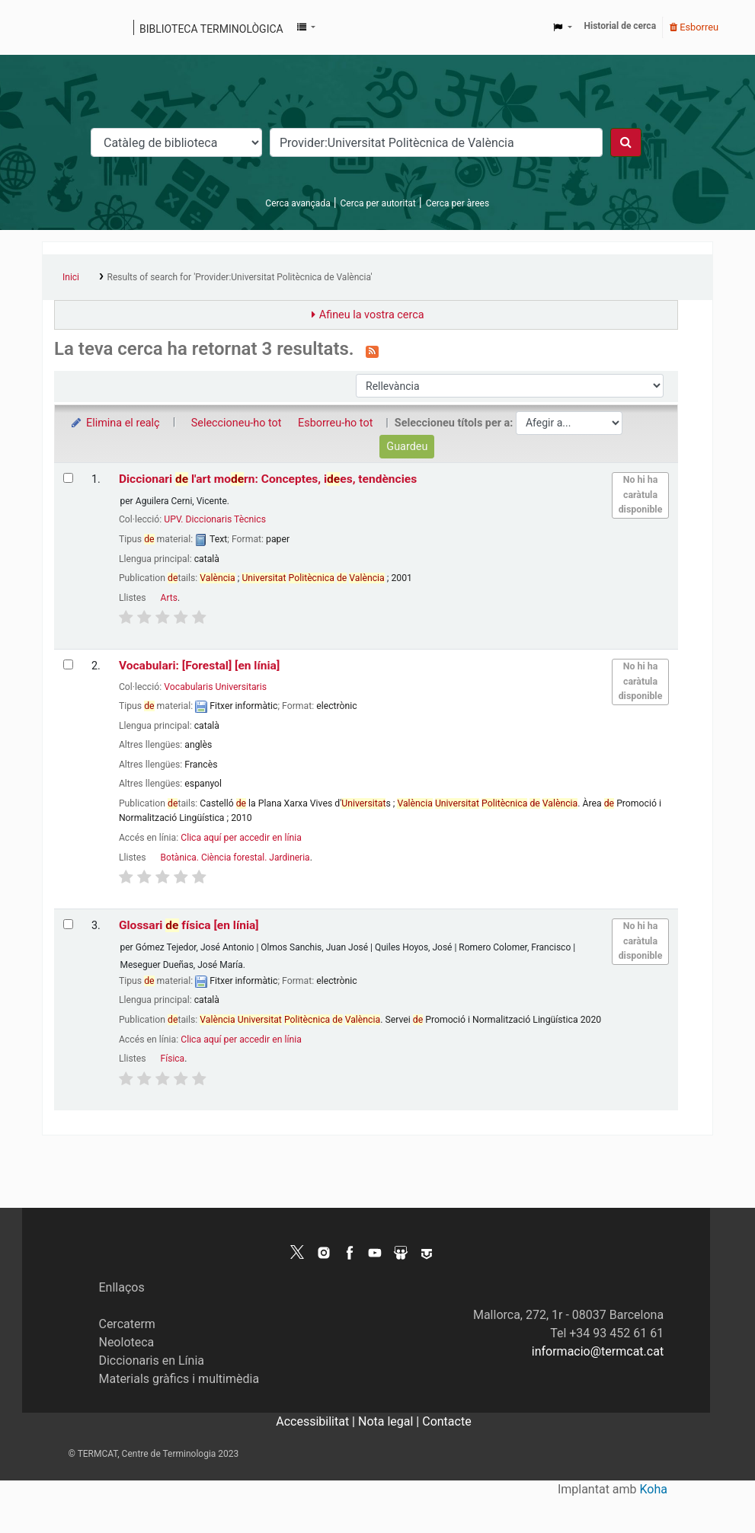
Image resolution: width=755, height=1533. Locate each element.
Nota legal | (390, 1421)
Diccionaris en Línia (151, 1360)
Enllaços (121, 1287)
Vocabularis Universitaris (215, 687)
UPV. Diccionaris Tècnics (215, 519)
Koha (653, 1489)
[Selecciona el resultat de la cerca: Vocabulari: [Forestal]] (68, 664)
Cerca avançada (297, 203)
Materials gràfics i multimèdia (178, 1379)
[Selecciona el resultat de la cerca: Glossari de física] (68, 924)
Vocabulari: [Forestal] (199, 665)
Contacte (446, 1421)
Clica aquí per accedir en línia (241, 837)
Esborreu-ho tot (335, 423)
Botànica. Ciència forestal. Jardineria (235, 857)
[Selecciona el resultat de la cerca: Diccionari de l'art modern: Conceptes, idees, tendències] (68, 478)
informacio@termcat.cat (598, 1351)
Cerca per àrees (457, 203)
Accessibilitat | (317, 1421)
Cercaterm (126, 1324)
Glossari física (189, 925)
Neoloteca (126, 1342)
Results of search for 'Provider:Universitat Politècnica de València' (240, 277)
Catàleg (59, 27)
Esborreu (694, 27)
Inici (70, 277)
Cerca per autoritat (378, 203)
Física (173, 1058)
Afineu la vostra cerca (371, 314)
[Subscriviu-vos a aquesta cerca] (372, 350)
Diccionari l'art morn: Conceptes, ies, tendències (268, 479)
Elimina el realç (114, 423)
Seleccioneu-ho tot (236, 423)
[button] (306, 27)
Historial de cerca (620, 26)
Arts (169, 597)
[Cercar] (625, 142)
